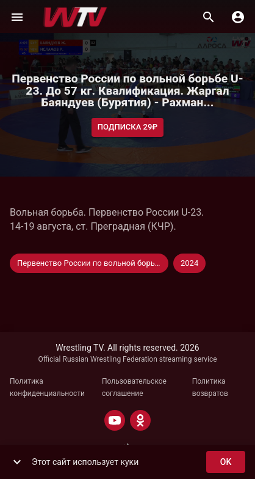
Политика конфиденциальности (47, 387)
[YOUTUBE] (114, 420)
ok (225, 462)
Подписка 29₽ (128, 127)
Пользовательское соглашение (134, 387)
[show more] (17, 462)
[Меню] (17, 17)
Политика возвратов (210, 387)
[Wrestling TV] (75, 17)
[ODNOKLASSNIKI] (140, 420)
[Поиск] (208, 17)
